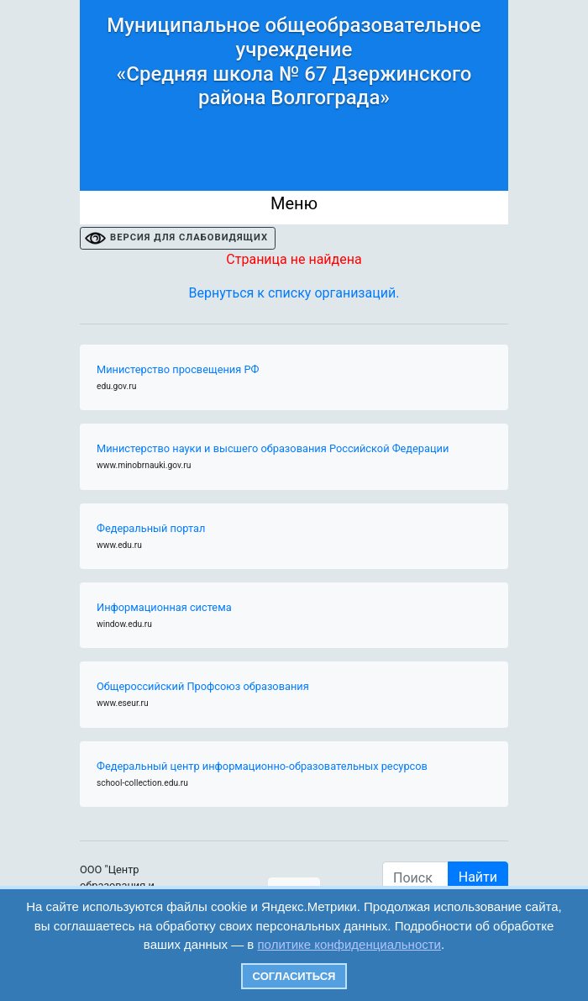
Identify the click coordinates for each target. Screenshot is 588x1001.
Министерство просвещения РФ (178, 369)
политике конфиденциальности (349, 944)
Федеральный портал (151, 528)
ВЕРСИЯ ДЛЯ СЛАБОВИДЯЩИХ (189, 237)
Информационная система (164, 607)
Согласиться (294, 976)
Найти (478, 877)
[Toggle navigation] (294, 207)
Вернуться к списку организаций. (294, 293)
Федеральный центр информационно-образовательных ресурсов (262, 766)
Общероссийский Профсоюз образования (203, 686)
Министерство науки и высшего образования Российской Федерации (273, 448)
